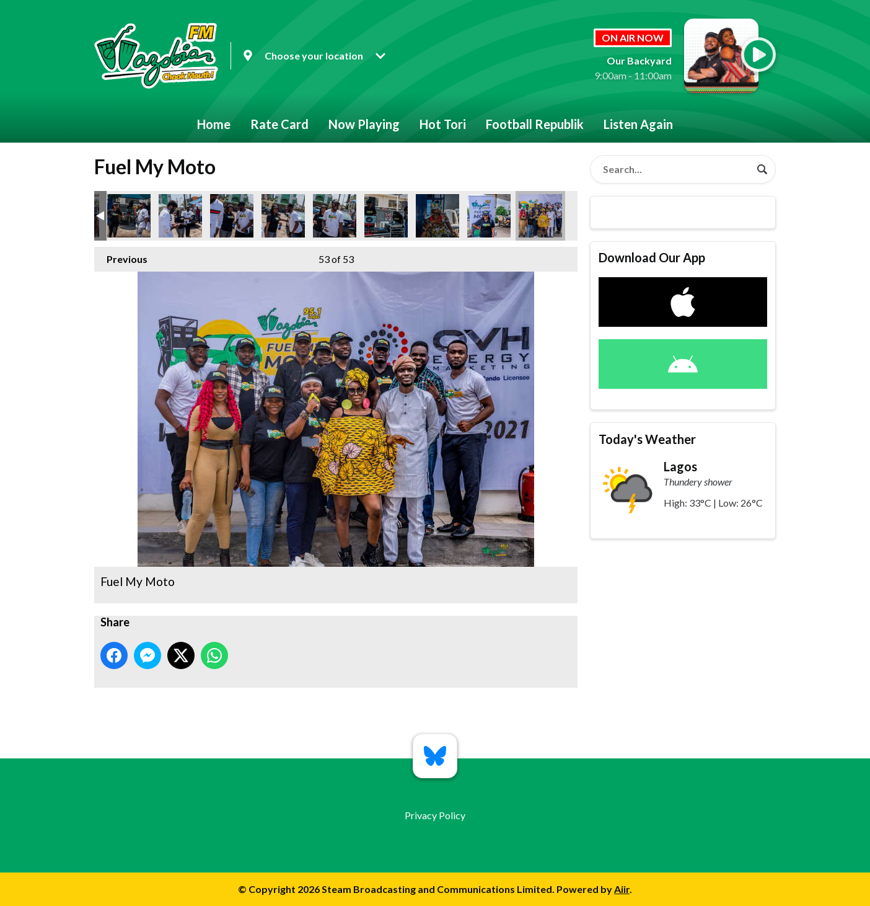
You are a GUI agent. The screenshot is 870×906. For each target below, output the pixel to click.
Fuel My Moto (129, 216)
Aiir (622, 889)
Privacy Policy (435, 815)
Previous (120, 256)
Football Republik (535, 124)
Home (214, 124)
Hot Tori (443, 124)
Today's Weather (647, 439)
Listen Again (638, 124)
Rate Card (279, 124)
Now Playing (364, 124)
